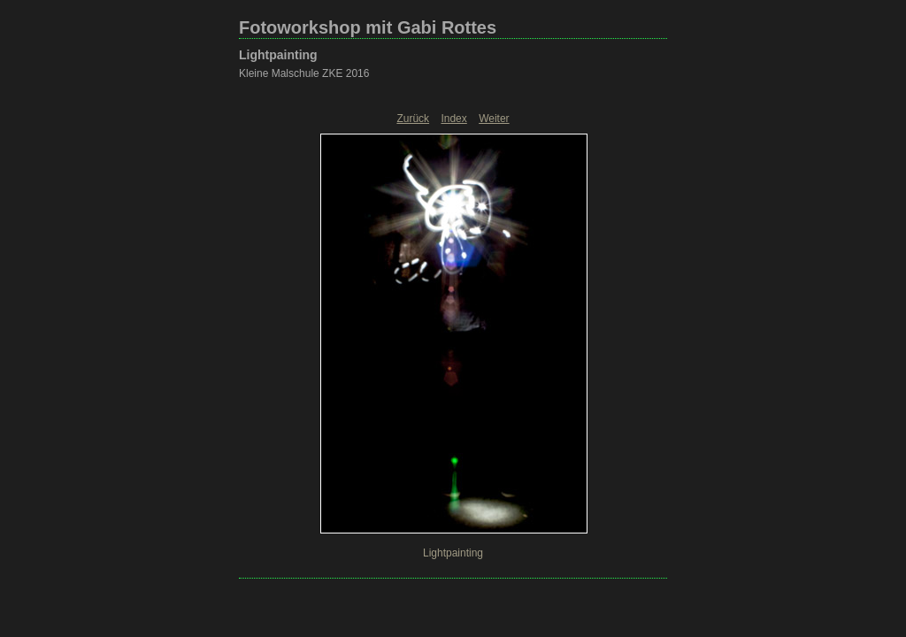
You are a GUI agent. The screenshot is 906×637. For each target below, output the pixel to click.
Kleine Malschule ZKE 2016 (304, 73)
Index (453, 118)
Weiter (494, 118)
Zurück (412, 118)
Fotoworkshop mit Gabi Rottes (367, 27)
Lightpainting (278, 55)
